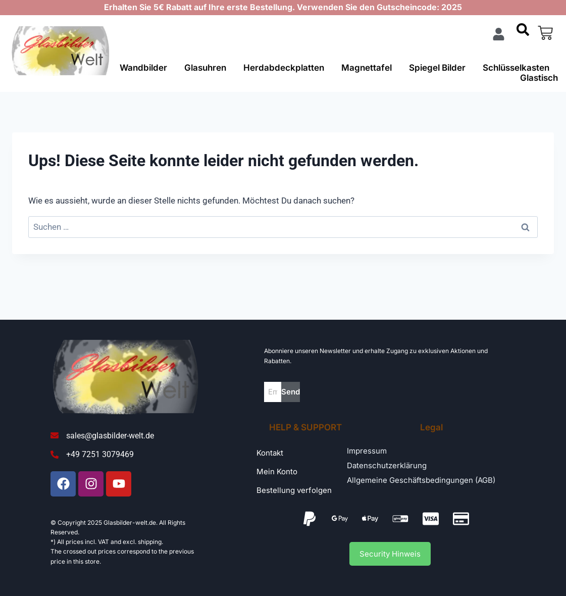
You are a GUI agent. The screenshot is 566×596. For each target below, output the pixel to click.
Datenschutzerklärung (387, 465)
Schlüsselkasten (516, 68)
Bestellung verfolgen (294, 490)
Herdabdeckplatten (283, 68)
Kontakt (269, 453)
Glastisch (539, 78)
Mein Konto (276, 471)
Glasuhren (205, 68)
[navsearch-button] (522, 33)
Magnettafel (366, 68)
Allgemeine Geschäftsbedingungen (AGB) (421, 480)
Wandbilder (143, 68)
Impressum (367, 451)
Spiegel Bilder (437, 68)
